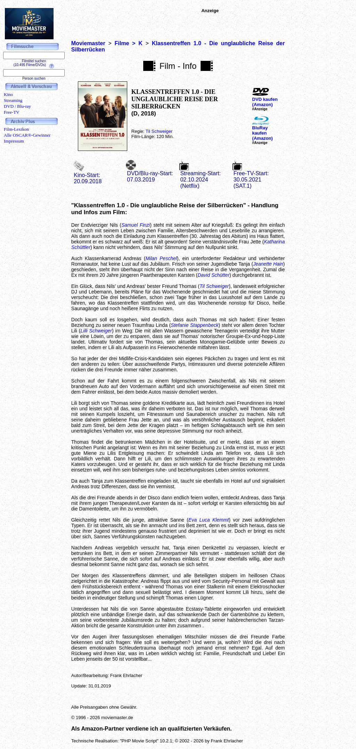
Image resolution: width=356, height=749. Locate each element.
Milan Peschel (161, 258)
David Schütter (213, 275)
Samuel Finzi (135, 225)
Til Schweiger (159, 131)
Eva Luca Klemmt (208, 520)
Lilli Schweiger (96, 330)
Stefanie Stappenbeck (194, 325)
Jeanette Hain (268, 264)
